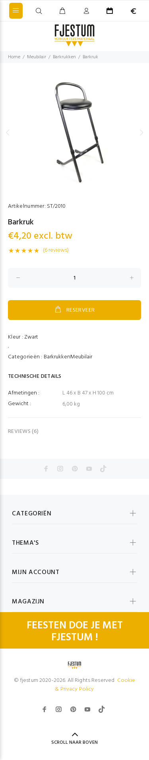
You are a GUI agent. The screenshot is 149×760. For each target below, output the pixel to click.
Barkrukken (64, 57)
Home (14, 57)
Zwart (31, 337)
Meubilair (36, 57)
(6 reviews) (56, 250)
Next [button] (141, 132)
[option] (74, 132)
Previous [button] (7, 132)
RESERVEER (74, 310)
